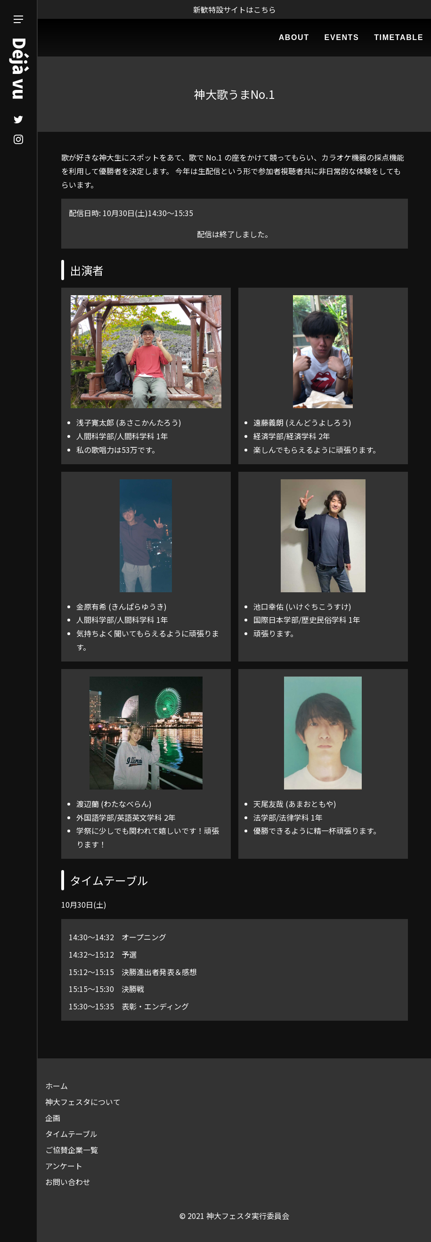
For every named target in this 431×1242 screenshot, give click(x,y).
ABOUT (294, 37)
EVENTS (342, 37)
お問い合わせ (67, 1181)
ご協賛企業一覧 (71, 1149)
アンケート (63, 1165)
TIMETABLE (398, 37)
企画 (52, 1117)
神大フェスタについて (83, 1101)
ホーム (56, 1085)
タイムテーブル (71, 1133)
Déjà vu (20, 68)
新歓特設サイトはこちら (234, 9)
